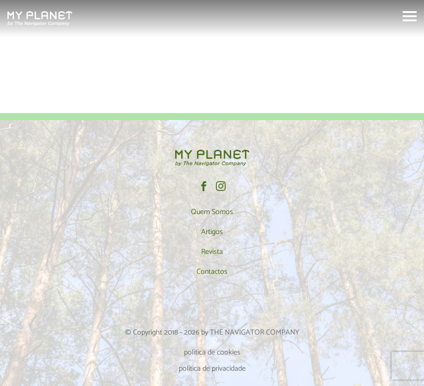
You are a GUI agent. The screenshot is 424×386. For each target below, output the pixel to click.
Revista (212, 252)
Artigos (212, 232)
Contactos (212, 272)
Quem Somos (212, 212)
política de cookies (212, 352)
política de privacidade (212, 368)
